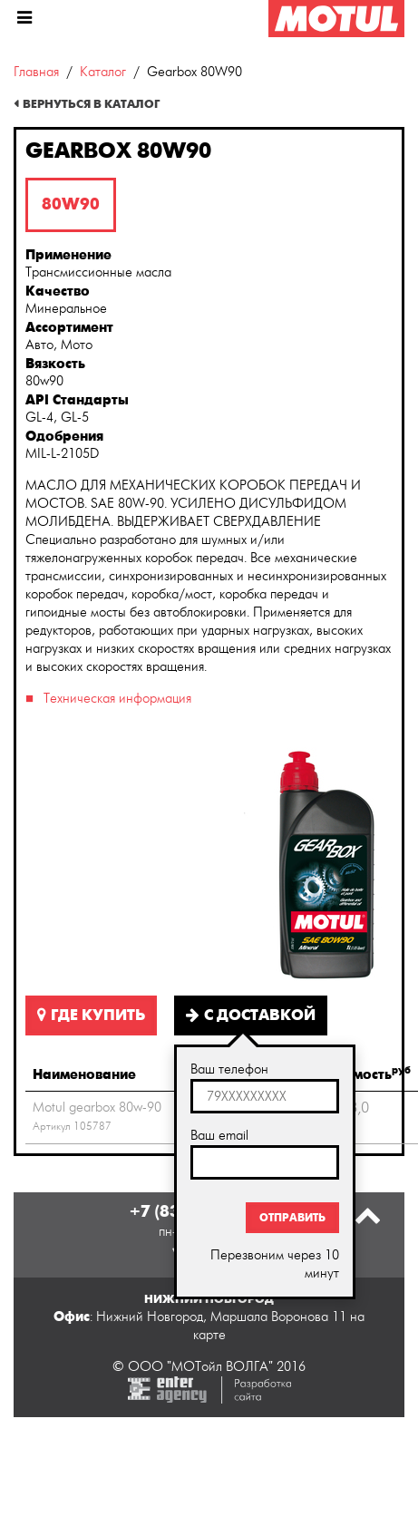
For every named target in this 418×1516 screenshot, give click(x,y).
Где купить (91, 1015)
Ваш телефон (229, 1069)
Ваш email (219, 1135)
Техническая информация (117, 698)
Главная (36, 72)
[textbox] (264, 1096)
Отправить (292, 1217)
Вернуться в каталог (91, 104)
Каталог (103, 72)
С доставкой (251, 1015)
